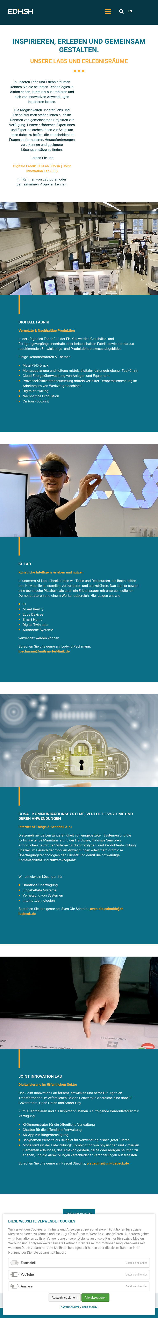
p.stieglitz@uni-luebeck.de (108, 1163)
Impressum (89, 1307)
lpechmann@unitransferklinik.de (44, 651)
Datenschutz (69, 1307)
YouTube (27, 1275)
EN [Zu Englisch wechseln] (130, 11)
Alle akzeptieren (95, 1297)
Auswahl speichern (65, 1297)
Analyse (27, 1286)
